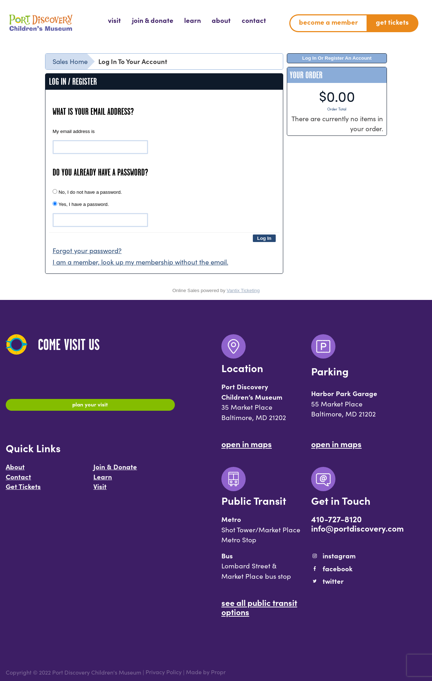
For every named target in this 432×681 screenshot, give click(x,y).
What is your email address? (93, 111)
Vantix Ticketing (243, 290)
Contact (18, 479)
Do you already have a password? (100, 172)
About (15, 470)
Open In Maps (246, 443)
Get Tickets (23, 489)
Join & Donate (115, 470)
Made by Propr (206, 672)
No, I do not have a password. (87, 192)
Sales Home (70, 61)
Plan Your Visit (90, 405)
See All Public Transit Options (259, 607)
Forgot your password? (87, 250)
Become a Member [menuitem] (328, 21)
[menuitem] (114, 20)
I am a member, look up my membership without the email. (140, 261)
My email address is (74, 131)
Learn (102, 479)
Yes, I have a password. (81, 204)
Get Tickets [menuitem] (392, 21)
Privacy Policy (164, 672)
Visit (100, 489)
